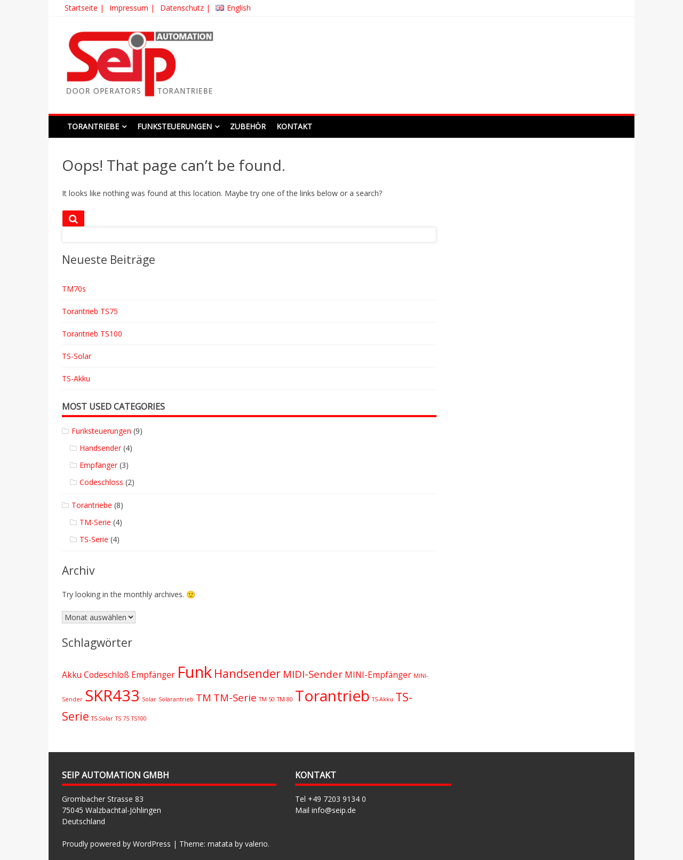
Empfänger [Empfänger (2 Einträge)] (153, 675)
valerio (256, 844)
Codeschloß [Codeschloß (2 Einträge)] (106, 675)
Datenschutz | (185, 8)
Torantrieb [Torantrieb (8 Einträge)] (332, 695)
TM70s (74, 289)
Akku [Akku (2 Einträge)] (72, 675)
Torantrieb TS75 (90, 311)
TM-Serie (95, 522)
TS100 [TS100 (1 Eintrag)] (139, 718)
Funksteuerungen (174, 126)
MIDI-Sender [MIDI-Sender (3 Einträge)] (313, 674)
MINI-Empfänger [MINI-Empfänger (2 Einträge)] (378, 675)
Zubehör (248, 126)
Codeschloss (101, 482)
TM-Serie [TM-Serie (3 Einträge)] (235, 697)
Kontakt (294, 126)
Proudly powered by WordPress (116, 844)
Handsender (100, 448)
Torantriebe (93, 126)
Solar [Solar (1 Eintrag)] (149, 699)
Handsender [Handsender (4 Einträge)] (247, 673)
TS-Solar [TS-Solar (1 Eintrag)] (102, 718)
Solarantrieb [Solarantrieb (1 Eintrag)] (176, 699)
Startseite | (84, 8)
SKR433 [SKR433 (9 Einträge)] (112, 695)
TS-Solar (76, 356)
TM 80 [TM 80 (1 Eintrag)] (285, 699)
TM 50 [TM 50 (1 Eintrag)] (267, 699)
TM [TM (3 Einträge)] (203, 697)
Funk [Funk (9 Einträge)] (194, 672)
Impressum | (132, 8)
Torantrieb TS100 (92, 334)
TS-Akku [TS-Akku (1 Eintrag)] (382, 699)
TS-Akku (76, 378)
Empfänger (98, 465)
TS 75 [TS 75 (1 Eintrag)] (122, 718)
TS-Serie (94, 539)
